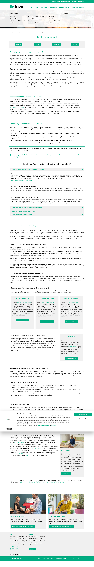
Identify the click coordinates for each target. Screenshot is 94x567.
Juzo (11, 540)
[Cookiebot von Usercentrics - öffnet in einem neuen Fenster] (8, 564)
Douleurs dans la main (31, 32)
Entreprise (61, 7)
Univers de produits (44, 7)
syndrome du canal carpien (17, 107)
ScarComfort (13, 450)
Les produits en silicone (38, 454)
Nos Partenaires (80, 7)
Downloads (81, 1)
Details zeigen (20, 564)
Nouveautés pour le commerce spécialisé (67, 1)
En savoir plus (66, 480)
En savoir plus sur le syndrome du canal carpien (23, 183)
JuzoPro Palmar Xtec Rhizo (57, 488)
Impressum (54, 560)
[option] (47, 14)
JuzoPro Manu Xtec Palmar (25, 488)
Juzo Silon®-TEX (18, 460)
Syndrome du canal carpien (57, 523)
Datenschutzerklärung (43, 560)
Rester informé (23, 32)
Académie (54, 1)
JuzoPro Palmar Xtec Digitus (41, 488)
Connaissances (54, 7)
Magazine (67, 7)
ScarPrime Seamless (19, 448)
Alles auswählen (83, 550)
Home (11, 32)
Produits (36, 7)
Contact (73, 7)
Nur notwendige (83, 554)
